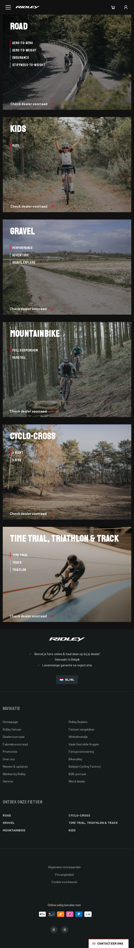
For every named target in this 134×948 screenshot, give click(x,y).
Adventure (20, 255)
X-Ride (16, 460)
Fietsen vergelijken (81, 729)
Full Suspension (25, 350)
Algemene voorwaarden (64, 867)
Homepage (10, 722)
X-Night (17, 452)
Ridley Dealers (78, 722)
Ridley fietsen (12, 729)
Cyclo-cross (79, 815)
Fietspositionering (81, 751)
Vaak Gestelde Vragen (84, 744)
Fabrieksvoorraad (15, 744)
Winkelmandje (78, 737)
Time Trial (20, 555)
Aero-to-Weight (24, 50)
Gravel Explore (24, 262)
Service (8, 781)
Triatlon (19, 570)
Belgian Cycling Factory (85, 766)
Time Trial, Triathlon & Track (93, 823)
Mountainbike (14, 830)
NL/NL (67, 680)
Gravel (9, 823)
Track (17, 562)
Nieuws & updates (15, 766)
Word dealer (77, 781)
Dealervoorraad (13, 737)
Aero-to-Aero (22, 43)
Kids (15, 145)
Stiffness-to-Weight (28, 65)
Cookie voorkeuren (64, 882)
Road (7, 815)
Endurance (20, 57)
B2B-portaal (77, 774)
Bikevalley (75, 759)
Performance (22, 248)
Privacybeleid (64, 874)
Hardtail (19, 357)
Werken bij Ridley (14, 774)
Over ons (9, 759)
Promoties (10, 751)
